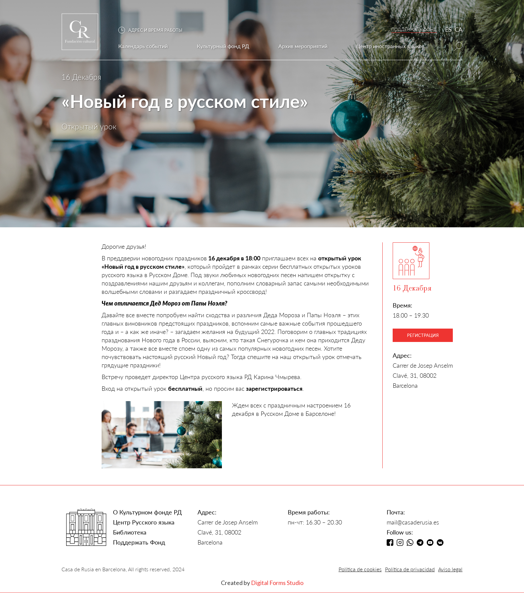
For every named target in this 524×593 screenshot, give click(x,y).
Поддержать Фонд (139, 542)
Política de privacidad (410, 569)
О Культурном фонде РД (147, 512)
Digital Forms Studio (277, 582)
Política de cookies (360, 569)
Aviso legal (450, 569)
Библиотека (129, 532)
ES (448, 29)
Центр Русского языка (143, 522)
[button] (153, 30)
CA (459, 29)
